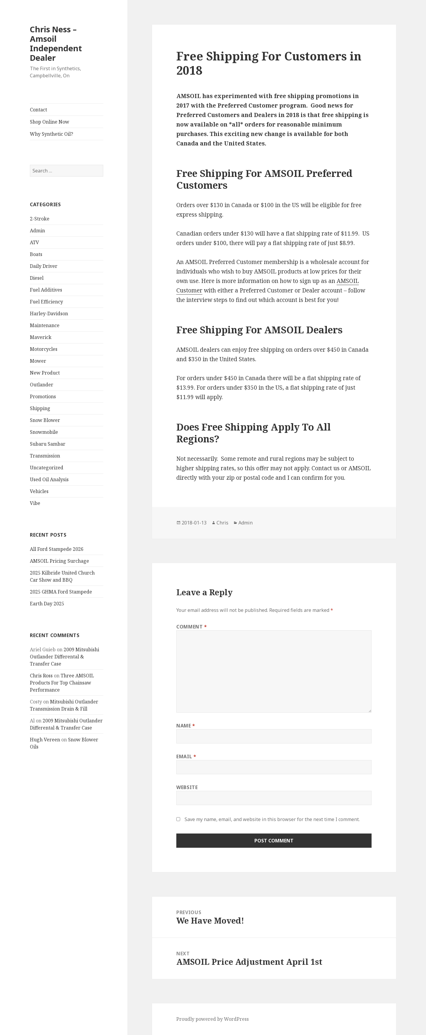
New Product (45, 372)
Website (187, 787)
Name (185, 725)
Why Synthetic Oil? (51, 134)
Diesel (36, 278)
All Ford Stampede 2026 (56, 549)
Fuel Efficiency (46, 301)
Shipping (40, 408)
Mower (38, 361)
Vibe (35, 503)
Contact (38, 109)
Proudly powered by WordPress (212, 1019)
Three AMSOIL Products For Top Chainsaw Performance (62, 682)
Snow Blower (45, 420)
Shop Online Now (49, 122)
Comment (191, 626)
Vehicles (39, 491)
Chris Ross (41, 675)
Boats (36, 254)
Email (186, 756)
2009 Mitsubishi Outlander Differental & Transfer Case (64, 656)
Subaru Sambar (47, 444)
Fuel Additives (46, 290)
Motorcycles (43, 349)
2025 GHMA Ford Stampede (61, 591)
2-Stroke (39, 218)
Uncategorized (46, 467)
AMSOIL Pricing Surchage (59, 561)
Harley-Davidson (49, 313)
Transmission (45, 455)
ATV (34, 242)
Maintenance (44, 325)
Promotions (43, 396)
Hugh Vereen (45, 739)
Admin (37, 230)
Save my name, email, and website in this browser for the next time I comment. (272, 819)
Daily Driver (43, 266)
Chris (222, 522)
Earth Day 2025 (47, 603)
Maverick (40, 337)
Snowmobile (44, 432)
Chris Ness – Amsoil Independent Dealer (56, 43)
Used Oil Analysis (49, 479)
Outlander (41, 384)
